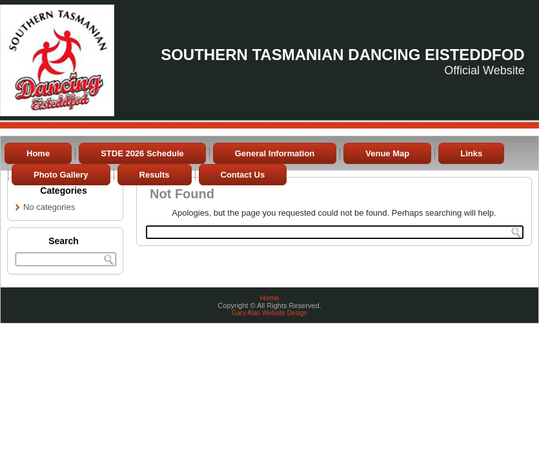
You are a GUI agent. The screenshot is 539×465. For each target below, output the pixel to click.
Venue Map (387, 153)
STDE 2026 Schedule (142, 153)
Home (38, 153)
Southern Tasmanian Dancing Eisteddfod (343, 54)
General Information (275, 153)
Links (471, 153)
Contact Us (243, 175)
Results (154, 175)
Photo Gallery (61, 175)
